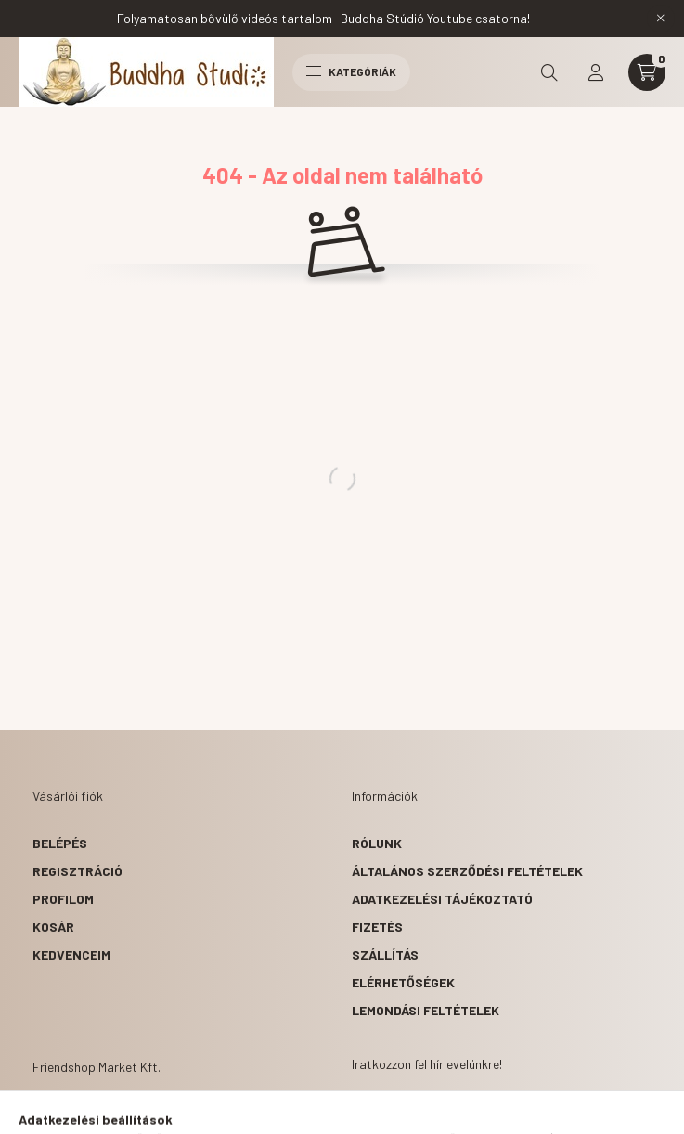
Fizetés (377, 926)
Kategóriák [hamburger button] (351, 71)
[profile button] (595, 72)
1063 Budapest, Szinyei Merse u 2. (164, 1114)
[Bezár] (661, 18)
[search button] (549, 72)
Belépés (59, 843)
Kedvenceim (71, 954)
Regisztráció (77, 871)
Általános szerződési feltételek (467, 871)
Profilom (63, 899)
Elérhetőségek (403, 982)
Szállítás (385, 954)
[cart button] (646, 72)
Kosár (53, 926)
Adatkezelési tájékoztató (442, 899)
